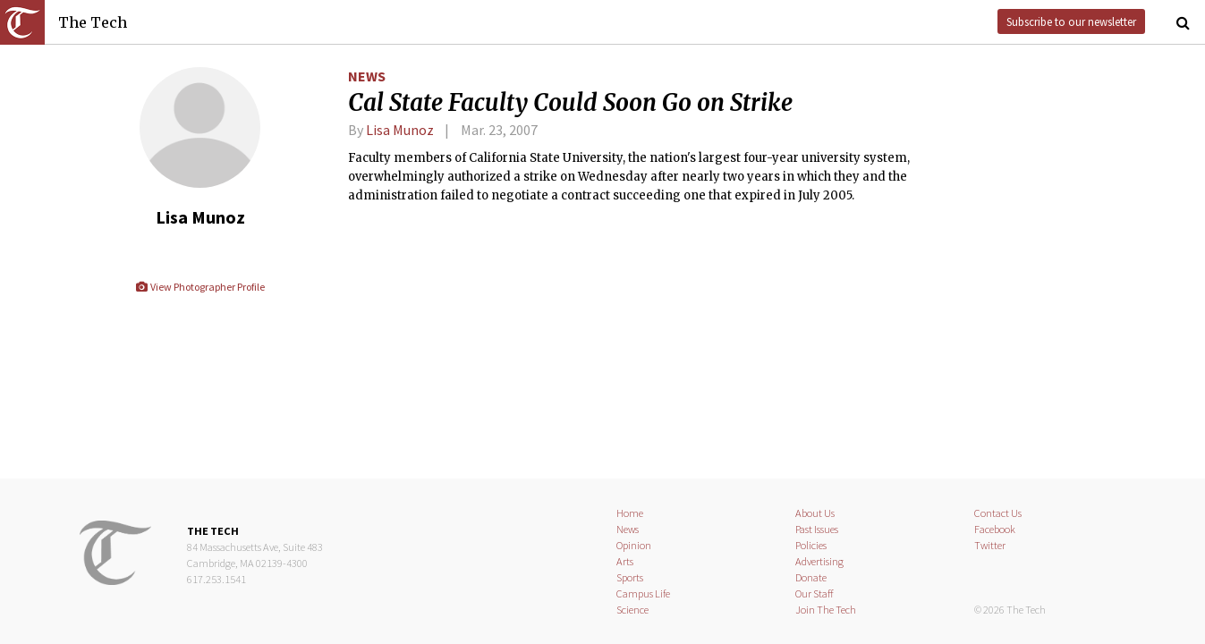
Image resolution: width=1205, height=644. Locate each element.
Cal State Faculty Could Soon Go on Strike (570, 103)
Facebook (994, 529)
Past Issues (816, 529)
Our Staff (814, 593)
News (367, 76)
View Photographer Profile (200, 286)
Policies (811, 545)
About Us (815, 513)
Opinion (633, 545)
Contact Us (998, 513)
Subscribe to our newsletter (1071, 21)
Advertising (819, 561)
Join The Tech (825, 609)
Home (629, 513)
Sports (629, 577)
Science (632, 609)
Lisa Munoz (400, 130)
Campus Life (643, 593)
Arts (624, 561)
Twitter (990, 545)
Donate (811, 577)
